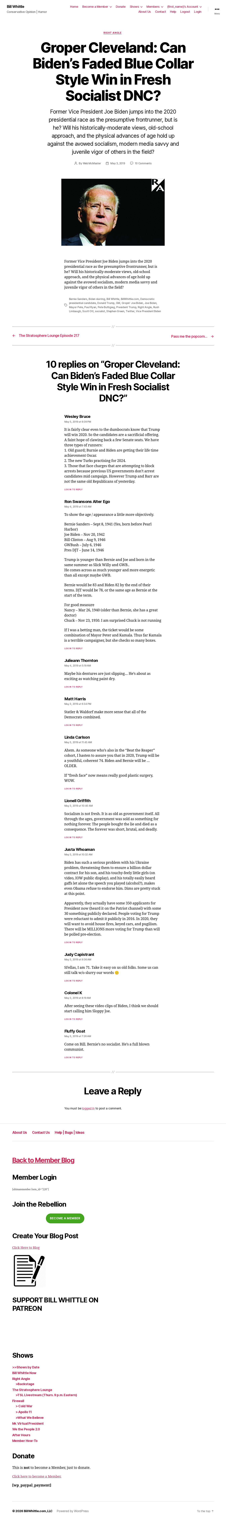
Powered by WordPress (73, 1515)
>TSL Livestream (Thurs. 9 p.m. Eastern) (49, 1399)
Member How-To (26, 1445)
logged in (88, 1113)
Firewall (19, 1405)
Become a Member (95, 7)
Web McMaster (91, 164)
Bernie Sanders (78, 299)
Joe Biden (152, 304)
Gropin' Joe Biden (133, 304)
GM (119, 304)
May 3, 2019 (117, 164)
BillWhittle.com (131, 299)
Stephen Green (116, 312)
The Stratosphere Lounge (34, 1394)
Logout (185, 12)
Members (153, 7)
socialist (100, 312)
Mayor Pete (76, 308)
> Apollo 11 (25, 1416)
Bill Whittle (16, 7)
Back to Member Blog (51, 1164)
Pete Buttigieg (107, 308)
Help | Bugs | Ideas (78, 1136)
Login (197, 12)
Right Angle (113, 33)
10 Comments (143, 164)
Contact (160, 12)
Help (173, 12)
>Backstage (26, 1388)
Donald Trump (106, 304)
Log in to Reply (73, 494)
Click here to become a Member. (38, 1481)
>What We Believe (31, 1422)
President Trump (127, 308)
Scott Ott (88, 312)
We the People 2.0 (27, 1434)
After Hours (22, 1439)
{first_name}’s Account (182, 7)
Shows (134, 7)
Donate (121, 7)
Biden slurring (97, 299)
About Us (144, 12)
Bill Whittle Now (25, 1377)
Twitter (131, 312)
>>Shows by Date (27, 1371)
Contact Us (45, 1136)
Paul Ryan (91, 308)
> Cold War (25, 1410)
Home (74, 7)
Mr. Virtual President (29, 1428)
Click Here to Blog (27, 1252)
